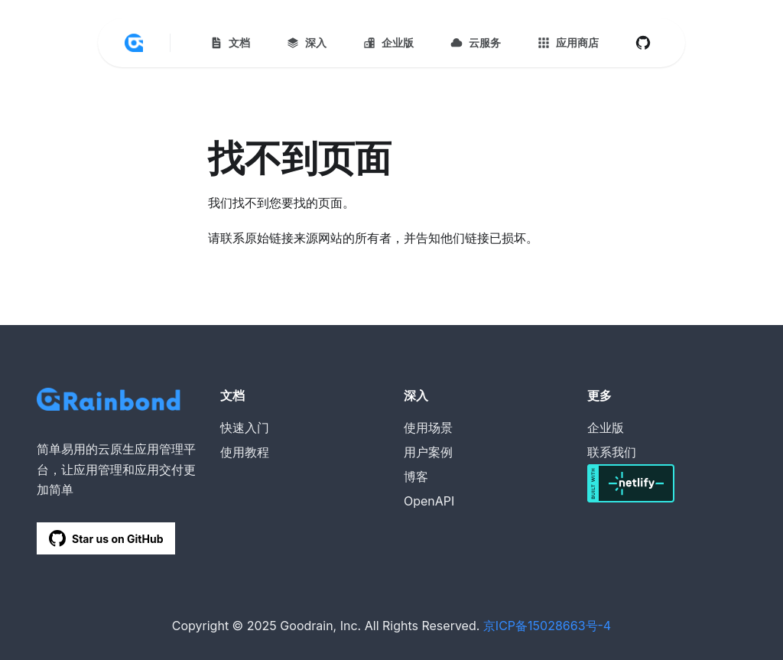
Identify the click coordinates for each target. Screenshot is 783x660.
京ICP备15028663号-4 (547, 625)
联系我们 (611, 452)
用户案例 (428, 452)
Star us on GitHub (106, 538)
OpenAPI (429, 501)
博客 (416, 476)
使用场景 (428, 427)
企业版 (605, 427)
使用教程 (244, 452)
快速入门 (244, 427)
